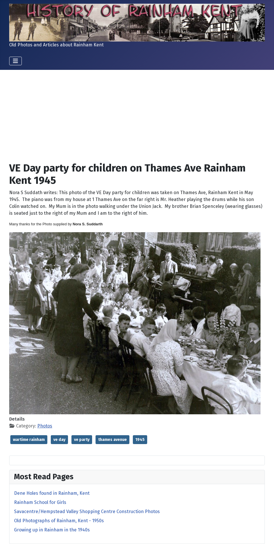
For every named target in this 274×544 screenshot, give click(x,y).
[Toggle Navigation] (15, 61)
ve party (82, 439)
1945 (140, 439)
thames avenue (112, 439)
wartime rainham (29, 439)
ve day (59, 439)
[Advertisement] (137, 117)
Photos (44, 426)
